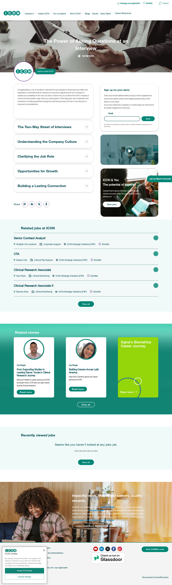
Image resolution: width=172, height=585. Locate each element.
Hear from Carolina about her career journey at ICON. (83, 378)
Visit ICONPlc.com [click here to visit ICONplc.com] (155, 549)
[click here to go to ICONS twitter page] (107, 548)
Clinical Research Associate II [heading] (33, 285)
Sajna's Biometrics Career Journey (136, 344)
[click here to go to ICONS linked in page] (101, 548)
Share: (17, 204)
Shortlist (149, 3)
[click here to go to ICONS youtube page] (95, 548)
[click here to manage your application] (128, 3)
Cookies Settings (24, 577)
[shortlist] (104, 244)
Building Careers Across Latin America (84, 371)
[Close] (44, 550)
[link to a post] (34, 349)
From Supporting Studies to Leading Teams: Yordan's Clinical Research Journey (33, 372)
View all (86, 304)
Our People (21, 365)
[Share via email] (25, 204)
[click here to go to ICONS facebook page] (113, 548)
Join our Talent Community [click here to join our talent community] (160, 179)
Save (148, 118)
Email (110, 113)
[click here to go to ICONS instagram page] (119, 548)
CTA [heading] (16, 254)
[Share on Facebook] (46, 204)
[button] (163, 3)
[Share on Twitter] (39, 204)
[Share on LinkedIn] (32, 204)
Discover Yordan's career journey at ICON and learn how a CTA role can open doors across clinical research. (33, 383)
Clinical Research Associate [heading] (32, 270)
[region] (24, 565)
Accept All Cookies (24, 571)
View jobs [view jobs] (112, 204)
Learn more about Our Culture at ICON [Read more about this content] (95, 526)
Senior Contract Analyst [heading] (29, 238)
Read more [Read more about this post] (26, 392)
